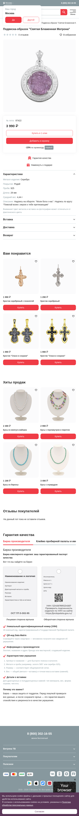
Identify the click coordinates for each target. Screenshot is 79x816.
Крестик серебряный (50, 301)
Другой (31, 20)
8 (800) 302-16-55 (68, 3)
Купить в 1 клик (39, 133)
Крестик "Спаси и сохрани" (15, 356)
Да (13, 20)
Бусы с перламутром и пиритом (55, 430)
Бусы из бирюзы (10, 485)
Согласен (39, 811)
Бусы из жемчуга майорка (15, 430)
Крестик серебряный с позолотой (18, 301)
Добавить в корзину (39, 141)
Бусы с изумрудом (49, 485)
